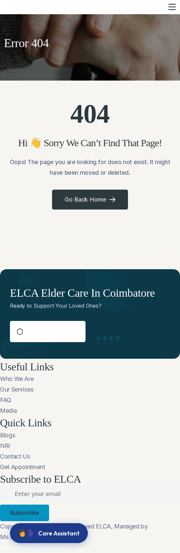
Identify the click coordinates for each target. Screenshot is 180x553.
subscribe (24, 512)
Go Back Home (90, 199)
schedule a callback (48, 331)
